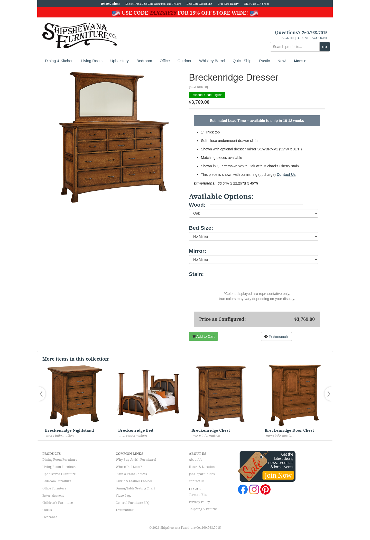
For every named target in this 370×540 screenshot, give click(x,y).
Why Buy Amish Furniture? (136, 459)
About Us (195, 459)
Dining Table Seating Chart (135, 488)
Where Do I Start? (129, 467)
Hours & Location (202, 467)
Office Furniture (54, 488)
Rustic (264, 61)
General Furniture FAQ (133, 503)
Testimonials (276, 336)
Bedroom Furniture (56, 481)
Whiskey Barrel (212, 61)
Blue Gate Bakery (228, 3)
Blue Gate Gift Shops (256, 3)
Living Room (92, 61)
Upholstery (119, 61)
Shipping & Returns (203, 509)
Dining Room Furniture (59, 459)
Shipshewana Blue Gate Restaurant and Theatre (153, 3)
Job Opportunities (202, 474)
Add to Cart (203, 336)
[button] (43, 393)
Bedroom (144, 61)
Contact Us (286, 174)
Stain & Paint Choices (131, 474)
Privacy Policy (199, 502)
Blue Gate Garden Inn (199, 3)
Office (165, 61)
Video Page (123, 495)
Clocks (47, 510)
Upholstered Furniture (59, 474)
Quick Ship (242, 61)
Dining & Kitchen (59, 61)
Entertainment (53, 495)
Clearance (49, 517)
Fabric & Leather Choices (134, 481)
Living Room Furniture (59, 467)
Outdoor (184, 61)
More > (300, 61)
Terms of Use (198, 495)
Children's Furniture (57, 503)
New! (282, 61)
